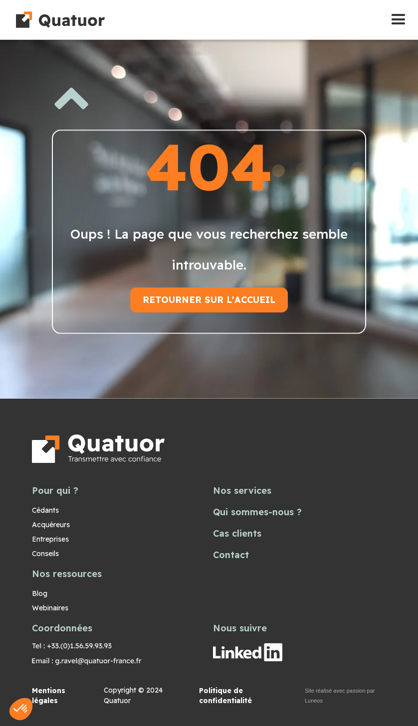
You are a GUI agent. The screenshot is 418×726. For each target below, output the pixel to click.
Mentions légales (48, 695)
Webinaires (50, 607)
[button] (398, 19)
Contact (231, 555)
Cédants (45, 510)
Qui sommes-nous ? (257, 512)
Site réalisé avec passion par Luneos (340, 696)
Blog (39, 593)
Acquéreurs (51, 524)
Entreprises (50, 539)
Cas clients (237, 533)
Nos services (242, 490)
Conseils (45, 553)
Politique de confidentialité (225, 695)
